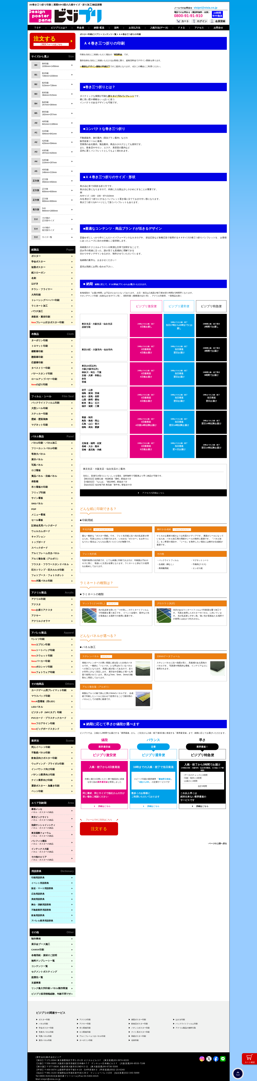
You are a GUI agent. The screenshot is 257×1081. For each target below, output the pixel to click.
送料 (116, 27)
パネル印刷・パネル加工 (43, 439)
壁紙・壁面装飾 (39, 416)
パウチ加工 (36, 310)
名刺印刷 (135, 1028)
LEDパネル (36, 698)
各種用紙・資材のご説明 (43, 944)
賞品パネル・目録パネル (43, 471)
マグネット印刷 (39, 421)
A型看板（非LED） (43, 692)
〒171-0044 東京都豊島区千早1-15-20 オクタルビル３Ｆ (74, 1048)
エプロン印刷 (40, 637)
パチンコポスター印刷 (140, 1016)
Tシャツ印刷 (37, 631)
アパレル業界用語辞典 (42, 910)
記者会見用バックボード (43, 520)
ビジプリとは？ (59, 27)
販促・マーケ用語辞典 (42, 877)
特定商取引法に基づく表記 (79, 1074)
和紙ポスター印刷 (138, 1024)
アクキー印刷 (85, 1011)
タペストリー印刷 (40, 365)
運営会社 (61, 1074)
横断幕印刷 (36, 349)
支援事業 (35, 971)
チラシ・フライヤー (41, 288)
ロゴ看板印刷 (85, 1020)
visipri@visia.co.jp (205, 7)
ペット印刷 (36, 780)
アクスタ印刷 (85, 1007)
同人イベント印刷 (40, 737)
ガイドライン (97, 1074)
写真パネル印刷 (45, 1024)
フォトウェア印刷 (42, 664)
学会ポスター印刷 (46, 1016)
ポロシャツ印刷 (41, 658)
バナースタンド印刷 (41, 371)
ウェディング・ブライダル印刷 (46, 753)
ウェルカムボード (40, 525)
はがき (34, 283)
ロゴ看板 (35, 466)
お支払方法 (134, 27)
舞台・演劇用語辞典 (41, 893)
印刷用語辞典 (37, 867)
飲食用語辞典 (37, 904)
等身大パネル (37, 450)
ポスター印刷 (44, 1007)
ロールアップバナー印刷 (43, 376)
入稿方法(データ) (159, 27)
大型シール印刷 (39, 405)
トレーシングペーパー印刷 (44, 299)
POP (33, 504)
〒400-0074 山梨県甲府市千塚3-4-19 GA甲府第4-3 (71, 1057)
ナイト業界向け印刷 (41, 769)
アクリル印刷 (37, 592)
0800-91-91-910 (188, 15)
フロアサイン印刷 (42, 714)
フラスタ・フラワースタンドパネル (48, 557)
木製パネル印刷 (41, 574)
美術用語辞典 (37, 888)
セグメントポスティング (43, 960)
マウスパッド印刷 (40, 687)
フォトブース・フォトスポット (46, 568)
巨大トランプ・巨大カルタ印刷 (46, 563)
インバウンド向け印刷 (42, 759)
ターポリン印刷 (39, 338)
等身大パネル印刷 (46, 1020)
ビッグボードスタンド (44, 719)
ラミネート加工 (39, 304)
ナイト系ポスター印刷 (140, 1020)
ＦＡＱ (181, 27)
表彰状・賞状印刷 (40, 315)
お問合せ (218, 27)
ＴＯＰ (37, 27)
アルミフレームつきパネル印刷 (92, 1024)
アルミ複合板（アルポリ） (44, 552)
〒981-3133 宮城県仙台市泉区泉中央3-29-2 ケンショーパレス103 (79, 1060)
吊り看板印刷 (85, 1016)
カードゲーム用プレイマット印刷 (47, 681)
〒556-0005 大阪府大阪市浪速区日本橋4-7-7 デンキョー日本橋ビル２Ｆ (82, 1051)
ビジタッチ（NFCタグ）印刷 (45, 703)
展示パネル (36, 455)
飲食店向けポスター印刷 (43, 748)
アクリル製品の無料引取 (186, 1016)
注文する (99, 828)
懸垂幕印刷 (36, 355)
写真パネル (36, 461)
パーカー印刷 (40, 653)
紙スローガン (37, 272)
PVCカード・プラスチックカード (47, 708)
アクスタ (35, 597)
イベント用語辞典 (40, 872)
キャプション (37, 531)
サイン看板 (36, 493)
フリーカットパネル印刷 (43, 444)
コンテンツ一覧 (39, 955)
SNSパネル (36, 498)
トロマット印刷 (39, 344)
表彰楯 (34, 477)
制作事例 (35, 928)
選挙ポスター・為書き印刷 (44, 775)
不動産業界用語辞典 (41, 899)
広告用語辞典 (37, 883)
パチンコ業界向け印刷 (42, 764)
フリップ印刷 (37, 488)
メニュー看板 (37, 509)
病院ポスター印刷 (138, 1007)
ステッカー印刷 (39, 410)
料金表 (80, 27)
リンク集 (48, 976)
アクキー (35, 608)
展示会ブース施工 (40, 933)
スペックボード (39, 541)
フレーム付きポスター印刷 (46, 320)
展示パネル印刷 (45, 1028)
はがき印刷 (180, 1007)
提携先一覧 (36, 965)
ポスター (35, 256)
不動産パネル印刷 (40, 743)
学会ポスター (37, 261)
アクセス (199, 27)
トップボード (37, 536)
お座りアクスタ (41, 602)
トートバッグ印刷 (42, 642)
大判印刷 (35, 293)
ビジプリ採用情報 (49, 981)
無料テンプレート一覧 (42, 949)
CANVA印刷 (37, 938)
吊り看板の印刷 (39, 482)
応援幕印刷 (36, 360)
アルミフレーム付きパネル (44, 547)
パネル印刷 (43, 1011)
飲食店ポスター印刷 (139, 1011)
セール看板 (36, 514)
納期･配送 (99, 27)
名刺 (33, 277)
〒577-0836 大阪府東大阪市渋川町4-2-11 (69, 1054)
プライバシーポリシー (46, 1074)
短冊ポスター (37, 267)
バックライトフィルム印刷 (44, 400)
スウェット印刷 (41, 647)
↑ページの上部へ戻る (217, 843)
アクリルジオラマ (40, 613)
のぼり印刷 (39, 381)
